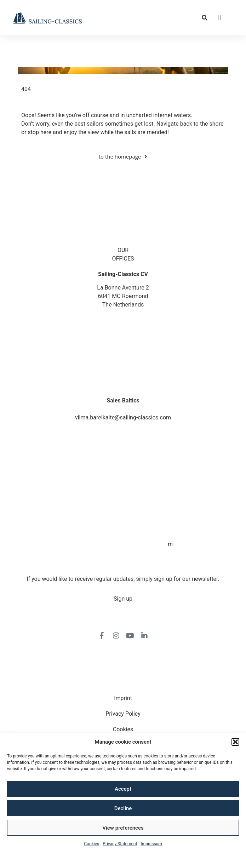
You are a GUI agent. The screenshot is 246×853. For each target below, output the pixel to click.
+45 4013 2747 (123, 378)
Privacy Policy (123, 713)
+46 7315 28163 (123, 474)
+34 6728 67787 (123, 535)
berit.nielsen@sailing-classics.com (123, 387)
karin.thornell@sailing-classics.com (123, 483)
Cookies (91, 843)
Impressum (151, 843)
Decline (123, 808)
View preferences (122, 828)
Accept (123, 789)
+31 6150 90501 (123, 505)
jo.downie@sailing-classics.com (123, 356)
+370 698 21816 (123, 409)
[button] (235, 741)
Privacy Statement (120, 843)
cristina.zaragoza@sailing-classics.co (120, 544)
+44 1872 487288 (123, 348)
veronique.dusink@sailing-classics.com (123, 513)
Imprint (123, 698)
